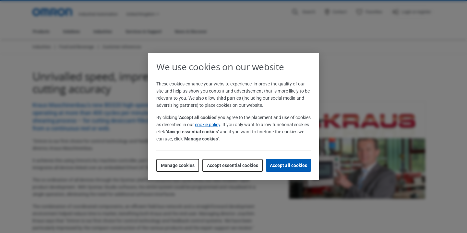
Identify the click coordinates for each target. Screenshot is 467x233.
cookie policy (207, 124)
